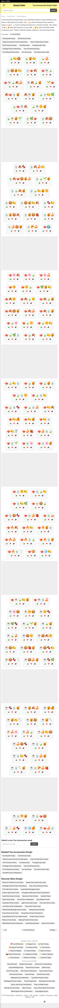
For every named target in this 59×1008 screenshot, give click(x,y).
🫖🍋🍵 (45, 419)
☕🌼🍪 (29, 611)
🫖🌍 (47, 226)
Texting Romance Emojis (36, 909)
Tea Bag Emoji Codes (39, 45)
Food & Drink (11, 16)
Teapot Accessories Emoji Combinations (15, 42)
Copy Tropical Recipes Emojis (38, 886)
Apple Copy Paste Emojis (29, 903)
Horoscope (49, 995)
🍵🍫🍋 (48, 202)
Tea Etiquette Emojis (8, 38)
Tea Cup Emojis (26, 52)
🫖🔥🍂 (12, 527)
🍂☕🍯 (29, 94)
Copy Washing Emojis (32, 923)
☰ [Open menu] (4, 5)
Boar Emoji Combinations (29, 971)
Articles (35, 995)
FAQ (31, 995)
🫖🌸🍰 (45, 275)
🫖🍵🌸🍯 (45, 443)
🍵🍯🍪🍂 (12, 214)
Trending (42, 995)
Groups (26, 995)
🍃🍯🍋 (30, 58)
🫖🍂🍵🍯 (46, 311)
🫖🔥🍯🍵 (45, 527)
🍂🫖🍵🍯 (12, 94)
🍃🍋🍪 (15, 58)
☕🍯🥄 (47, 720)
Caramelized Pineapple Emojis (30, 889)
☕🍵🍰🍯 (39, 756)
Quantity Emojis (46, 896)
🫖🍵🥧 (48, 515)
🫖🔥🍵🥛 (15, 551)
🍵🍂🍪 (47, 118)
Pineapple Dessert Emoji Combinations (14, 886)
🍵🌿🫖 (31, 118)
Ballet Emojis (46, 967)
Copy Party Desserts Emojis (11, 896)
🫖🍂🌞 (10, 299)
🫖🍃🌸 (12, 323)
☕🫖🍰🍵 (46, 828)
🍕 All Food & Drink (28, 930)
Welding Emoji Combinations (20, 977)
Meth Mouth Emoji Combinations (12, 923)
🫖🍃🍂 (29, 335)
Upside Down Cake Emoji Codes (36, 882)
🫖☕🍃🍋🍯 (19, 599)
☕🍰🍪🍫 (20, 744)
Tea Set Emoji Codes (24, 38)
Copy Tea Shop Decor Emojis (39, 42)
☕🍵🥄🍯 (18, 768)
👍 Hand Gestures (13, 957)
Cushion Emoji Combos (37, 916)
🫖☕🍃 (47, 70)
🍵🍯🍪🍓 (31, 214)
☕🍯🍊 (48, 708)
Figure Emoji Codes (8, 899)
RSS (33, 997)
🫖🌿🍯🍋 (44, 287)
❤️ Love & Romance (17, 944)
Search (53, 10)
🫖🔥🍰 (10, 539)
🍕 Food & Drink (15, 34)
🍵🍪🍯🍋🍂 (29, 202)
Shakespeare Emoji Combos (13, 981)
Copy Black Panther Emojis (39, 977)
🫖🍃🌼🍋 (45, 323)
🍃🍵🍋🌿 (46, 94)
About (56, 995)
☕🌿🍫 (12, 623)
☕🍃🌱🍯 (29, 623)
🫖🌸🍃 (29, 275)
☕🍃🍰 (12, 635)
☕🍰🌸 (12, 732)
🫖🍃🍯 (29, 383)
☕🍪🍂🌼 (45, 635)
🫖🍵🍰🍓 (31, 515)
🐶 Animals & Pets (31, 947)
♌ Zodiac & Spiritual (46, 954)
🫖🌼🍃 (26, 287)
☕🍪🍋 (10, 647)
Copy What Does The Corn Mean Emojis (14, 916)
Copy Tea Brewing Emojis (31, 49)
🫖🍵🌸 (27, 443)
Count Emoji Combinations (25, 899)
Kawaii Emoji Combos (32, 967)
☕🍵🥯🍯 (20, 816)
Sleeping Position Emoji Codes (28, 920)
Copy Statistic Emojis (43, 899)
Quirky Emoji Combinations (43, 964)
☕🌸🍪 (14, 611)
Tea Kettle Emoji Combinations (12, 873)
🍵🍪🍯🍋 (14, 70)
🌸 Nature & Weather (14, 951)
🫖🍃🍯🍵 (46, 383)
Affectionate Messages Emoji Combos (14, 909)
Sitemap (28, 997)
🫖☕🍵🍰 (41, 599)
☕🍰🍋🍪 (45, 732)
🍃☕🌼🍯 (39, 106)
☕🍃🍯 (47, 623)
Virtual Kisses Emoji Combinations (32, 913)
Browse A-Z (19, 995)
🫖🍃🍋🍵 (12, 383)
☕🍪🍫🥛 (12, 659)
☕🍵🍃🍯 (39, 744)
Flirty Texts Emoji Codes (47, 903)
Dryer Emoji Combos (48, 923)
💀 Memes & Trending (29, 957)
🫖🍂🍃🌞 (27, 299)
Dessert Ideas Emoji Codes (10, 892)
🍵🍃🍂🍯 (18, 190)
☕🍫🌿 (48, 659)
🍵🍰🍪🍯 (15, 226)
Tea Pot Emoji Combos (9, 45)
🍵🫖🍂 (31, 70)
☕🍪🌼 (27, 635)
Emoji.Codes (10, 995)
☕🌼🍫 (45, 611)
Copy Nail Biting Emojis (16, 967)
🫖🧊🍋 (46, 551)
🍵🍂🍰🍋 (37, 166)
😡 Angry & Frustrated (16, 947)
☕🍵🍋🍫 (20, 756)
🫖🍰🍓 (27, 431)
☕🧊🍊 (29, 828)
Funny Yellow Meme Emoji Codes (44, 988)
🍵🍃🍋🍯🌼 (39, 190)
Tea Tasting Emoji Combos (10, 52)
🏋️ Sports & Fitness (44, 951)
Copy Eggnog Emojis (41, 991)
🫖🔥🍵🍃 (27, 539)
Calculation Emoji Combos (10, 903)
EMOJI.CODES (5, 1)
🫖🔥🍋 (27, 527)
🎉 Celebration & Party (30, 954)
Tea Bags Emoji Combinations (11, 49)
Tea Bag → (53, 930)
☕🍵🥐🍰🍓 (39, 768)
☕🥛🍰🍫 (12, 828)
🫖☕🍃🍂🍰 (13, 82)
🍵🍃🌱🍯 (43, 178)
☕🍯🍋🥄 (14, 720)
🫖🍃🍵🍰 (31, 407)
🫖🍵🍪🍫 (12, 515)
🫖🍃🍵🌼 (20, 395)
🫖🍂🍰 (29, 311)
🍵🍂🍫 (20, 166)
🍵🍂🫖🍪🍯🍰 (20, 178)
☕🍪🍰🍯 (31, 659)
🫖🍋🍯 (29, 419)
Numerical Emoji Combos (30, 896)
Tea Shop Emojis (24, 45)
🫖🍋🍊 (14, 419)
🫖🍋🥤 (12, 431)
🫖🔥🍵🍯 (46, 539)
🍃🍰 (45, 58)
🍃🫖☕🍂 (20, 106)
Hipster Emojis (26, 988)
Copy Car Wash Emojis (41, 984)
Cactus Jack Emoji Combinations (21, 984)
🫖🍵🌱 (12, 443)
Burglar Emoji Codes (26, 964)
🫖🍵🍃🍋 (39, 491)
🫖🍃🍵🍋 (39, 395)
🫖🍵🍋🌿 (20, 503)
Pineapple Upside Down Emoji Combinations (35, 892)
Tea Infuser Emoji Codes (41, 52)
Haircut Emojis (29, 974)
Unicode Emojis (12, 964)
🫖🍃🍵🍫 (12, 407)
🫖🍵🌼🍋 (20, 491)
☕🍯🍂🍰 (31, 708)
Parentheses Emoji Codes (47, 981)
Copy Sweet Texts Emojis (33, 906)
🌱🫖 (50, 82)
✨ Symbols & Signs (44, 957)
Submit (34, 844)
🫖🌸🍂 (14, 275)
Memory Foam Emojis (9, 920)
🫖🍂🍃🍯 (46, 299)
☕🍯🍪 (31, 720)
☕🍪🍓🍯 (27, 647)
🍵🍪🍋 (10, 202)
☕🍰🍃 (27, 732)
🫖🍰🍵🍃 (45, 431)
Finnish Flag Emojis (30, 981)
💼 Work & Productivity (13, 954)
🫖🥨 (31, 551)
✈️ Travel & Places (30, 951)
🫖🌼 (12, 287)
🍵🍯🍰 (48, 214)
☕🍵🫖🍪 (39, 816)
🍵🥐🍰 (32, 226)
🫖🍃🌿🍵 (12, 335)
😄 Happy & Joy (31, 944)
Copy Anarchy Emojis (45, 971)
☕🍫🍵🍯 (12, 708)
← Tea (4, 930)
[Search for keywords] (26, 10)
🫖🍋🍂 (48, 407)
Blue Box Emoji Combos (12, 988)
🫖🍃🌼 (27, 323)
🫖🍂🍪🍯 (12, 311)
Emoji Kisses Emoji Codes (10, 913)
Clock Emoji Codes (12, 971)
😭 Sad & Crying (43, 944)
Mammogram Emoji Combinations (22, 991)
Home (3, 16)
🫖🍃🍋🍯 (46, 335)
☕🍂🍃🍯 (34, 82)
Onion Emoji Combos (16, 974)
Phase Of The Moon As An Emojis (12, 882)
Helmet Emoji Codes (43, 974)
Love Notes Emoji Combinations (12, 906)
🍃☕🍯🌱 (14, 118)
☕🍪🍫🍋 (46, 647)
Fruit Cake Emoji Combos (10, 889)
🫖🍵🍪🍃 (39, 503)
